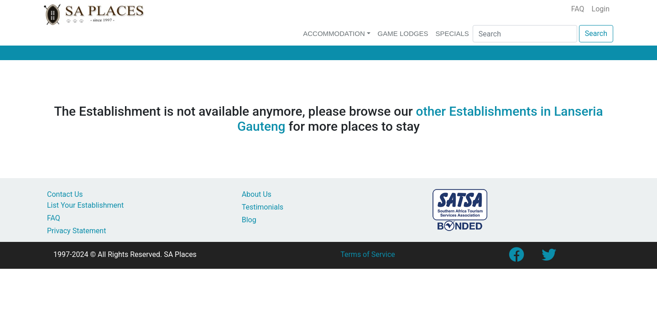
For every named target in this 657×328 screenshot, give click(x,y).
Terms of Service (367, 254)
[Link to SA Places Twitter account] (549, 257)
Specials (452, 33)
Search (596, 33)
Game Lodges (403, 33)
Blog (249, 219)
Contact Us (65, 194)
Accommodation (334, 33)
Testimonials (262, 207)
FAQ (577, 9)
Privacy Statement (76, 230)
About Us (256, 194)
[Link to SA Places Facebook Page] (516, 257)
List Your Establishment (85, 205)
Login (601, 9)
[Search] (525, 33)
